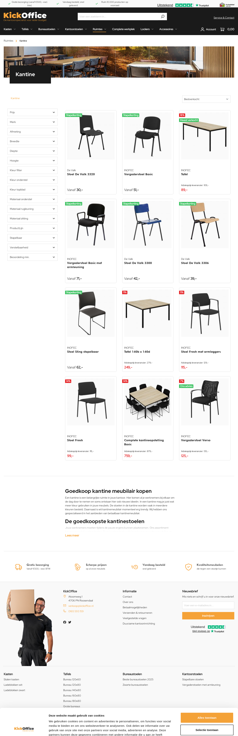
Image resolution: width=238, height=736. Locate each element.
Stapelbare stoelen (193, 679)
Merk (32, 122)
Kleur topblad (32, 189)
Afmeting (32, 131)
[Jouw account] (208, 29)
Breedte (32, 141)
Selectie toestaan (207, 704)
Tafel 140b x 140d (137, 351)
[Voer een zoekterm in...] (118, 16)
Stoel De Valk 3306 (195, 263)
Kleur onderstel (32, 180)
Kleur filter (32, 170)
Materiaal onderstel (32, 199)
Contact (127, 596)
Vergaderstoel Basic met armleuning (84, 265)
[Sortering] (206, 99)
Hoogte (32, 160)
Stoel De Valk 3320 (81, 174)
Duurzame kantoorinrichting (139, 623)
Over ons (128, 602)
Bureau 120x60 (72, 679)
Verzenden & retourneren (137, 612)
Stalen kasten (11, 679)
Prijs (32, 112)
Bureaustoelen (132, 674)
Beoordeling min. (32, 257)
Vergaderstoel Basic (138, 174)
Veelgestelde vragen (135, 618)
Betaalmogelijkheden (135, 607)
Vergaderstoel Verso (195, 440)
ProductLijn (32, 228)
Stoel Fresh (75, 440)
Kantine (15, 98)
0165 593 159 (76, 611)
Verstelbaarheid (32, 247)
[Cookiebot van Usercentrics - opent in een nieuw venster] (24, 729)
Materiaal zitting (32, 218)
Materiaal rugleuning (32, 208)
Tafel (184, 174)
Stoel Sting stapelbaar (83, 351)
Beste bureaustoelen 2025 (138, 679)
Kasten (8, 674)
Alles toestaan (206, 692)
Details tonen (201, 728)
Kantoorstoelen (192, 674)
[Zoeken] (162, 16)
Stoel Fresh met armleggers (201, 351)
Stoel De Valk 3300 (138, 263)
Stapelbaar (32, 237)
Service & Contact (224, 17)
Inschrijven (208, 615)
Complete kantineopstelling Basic (144, 442)
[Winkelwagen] (226, 29)
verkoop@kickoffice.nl (81, 606)
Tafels (67, 674)
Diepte (32, 151)
